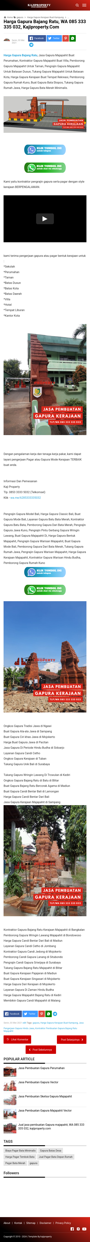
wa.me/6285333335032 (25, 497)
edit (24, 1023)
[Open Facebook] (72, 1229)
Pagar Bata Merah (15, 1163)
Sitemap (30, 1223)
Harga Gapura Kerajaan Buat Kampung (59, 1023)
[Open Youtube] (84, 1229)
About (7, 1223)
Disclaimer (45, 1223)
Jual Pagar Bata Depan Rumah (56, 1156)
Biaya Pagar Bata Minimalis (20, 1150)
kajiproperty (46, 1236)
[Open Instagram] (78, 1229)
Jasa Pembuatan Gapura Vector (38, 1082)
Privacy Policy (63, 1223)
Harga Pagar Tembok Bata (19, 1156)
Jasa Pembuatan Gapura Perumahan (41, 1068)
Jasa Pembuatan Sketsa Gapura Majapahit (45, 1096)
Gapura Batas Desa (50, 1150)
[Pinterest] (65, 38)
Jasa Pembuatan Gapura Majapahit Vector (45, 1110)
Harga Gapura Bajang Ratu (20, 55)
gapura (36, 1023)
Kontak (18, 1223)
